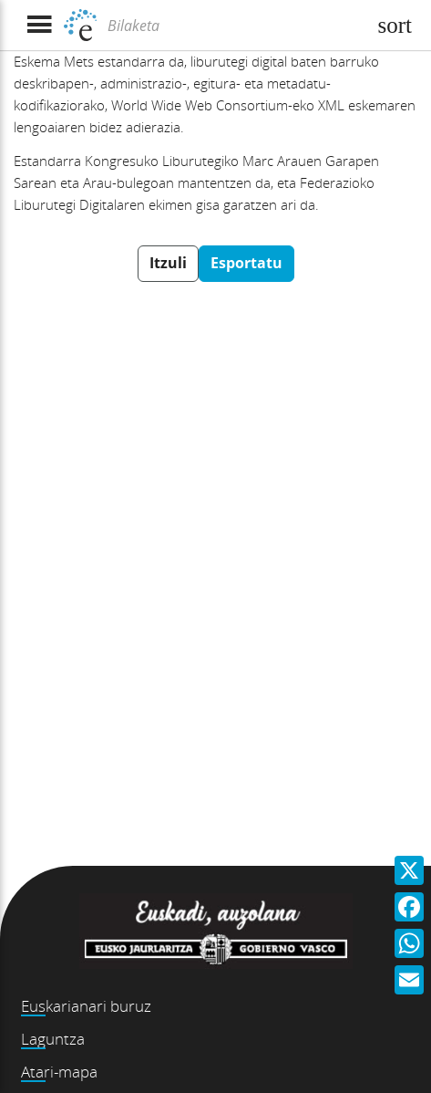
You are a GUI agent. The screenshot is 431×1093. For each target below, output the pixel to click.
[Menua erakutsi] (39, 25)
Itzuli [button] (168, 263)
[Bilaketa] (235, 25)
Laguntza (53, 1038)
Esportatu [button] (246, 263)
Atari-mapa (59, 1071)
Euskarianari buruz (86, 1005)
